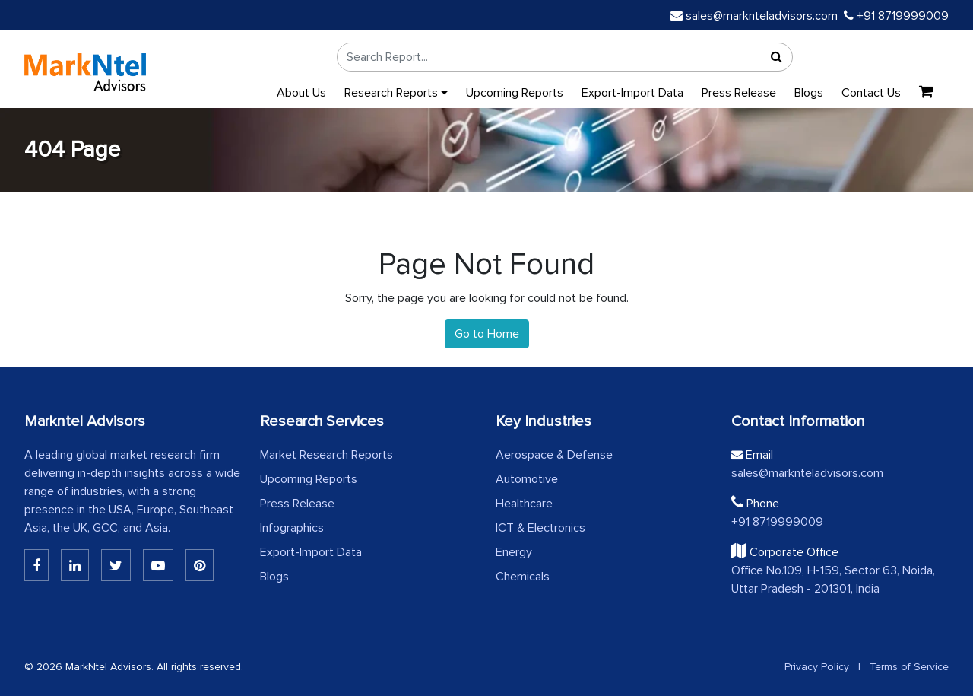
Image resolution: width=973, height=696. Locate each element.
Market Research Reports (326, 454)
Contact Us (871, 92)
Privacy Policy (816, 666)
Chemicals (523, 576)
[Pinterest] (199, 565)
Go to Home (487, 334)
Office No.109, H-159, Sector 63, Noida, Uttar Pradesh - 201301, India (833, 579)
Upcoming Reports (514, 92)
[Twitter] (116, 565)
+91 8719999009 (896, 16)
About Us (301, 92)
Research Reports (396, 92)
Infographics (292, 528)
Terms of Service (909, 666)
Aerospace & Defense (554, 454)
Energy (514, 552)
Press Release (739, 92)
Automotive (527, 479)
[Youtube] (158, 565)
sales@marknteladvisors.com (754, 16)
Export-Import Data (632, 92)
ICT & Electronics (540, 528)
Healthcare (524, 503)
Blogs (808, 92)
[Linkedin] (36, 565)
